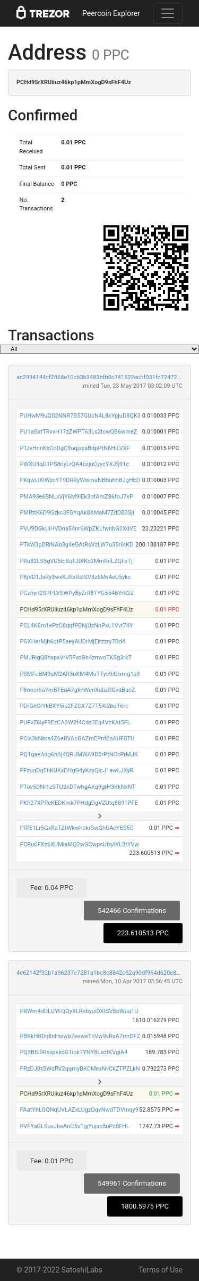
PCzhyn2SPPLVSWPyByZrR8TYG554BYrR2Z (77, 593)
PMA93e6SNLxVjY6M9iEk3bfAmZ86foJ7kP (76, 496)
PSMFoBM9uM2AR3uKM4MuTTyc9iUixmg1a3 (80, 674)
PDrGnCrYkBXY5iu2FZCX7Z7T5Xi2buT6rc (74, 706)
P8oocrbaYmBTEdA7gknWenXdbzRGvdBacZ (77, 690)
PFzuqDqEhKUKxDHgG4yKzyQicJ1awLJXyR (76, 770)
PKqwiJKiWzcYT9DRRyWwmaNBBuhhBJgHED (80, 480)
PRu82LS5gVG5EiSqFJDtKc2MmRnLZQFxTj (76, 561)
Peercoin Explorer (111, 13)
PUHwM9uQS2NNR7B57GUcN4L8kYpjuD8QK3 (80, 415)
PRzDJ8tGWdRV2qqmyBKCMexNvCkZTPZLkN (80, 1068)
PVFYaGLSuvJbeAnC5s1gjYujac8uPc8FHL (74, 1126)
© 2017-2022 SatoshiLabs (59, 1270)
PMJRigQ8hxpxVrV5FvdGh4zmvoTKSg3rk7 (75, 657)
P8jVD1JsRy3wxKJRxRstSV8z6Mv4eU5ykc (75, 577)
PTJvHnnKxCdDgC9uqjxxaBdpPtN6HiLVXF (74, 448)
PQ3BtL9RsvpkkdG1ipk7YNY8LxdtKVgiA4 (73, 1052)
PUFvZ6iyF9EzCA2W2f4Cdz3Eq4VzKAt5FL (75, 722)
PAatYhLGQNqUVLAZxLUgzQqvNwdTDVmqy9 (79, 1109)
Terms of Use (161, 1270)
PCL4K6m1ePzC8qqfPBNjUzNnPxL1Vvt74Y (76, 625)
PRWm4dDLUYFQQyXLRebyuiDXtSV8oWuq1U (79, 1011)
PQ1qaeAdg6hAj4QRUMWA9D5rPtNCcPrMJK (78, 754)
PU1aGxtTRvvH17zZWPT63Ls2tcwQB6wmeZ (78, 431)
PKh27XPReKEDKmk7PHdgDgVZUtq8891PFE (78, 802)
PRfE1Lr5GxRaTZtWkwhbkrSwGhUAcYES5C (76, 828)
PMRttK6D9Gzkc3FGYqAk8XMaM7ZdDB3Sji (77, 512)
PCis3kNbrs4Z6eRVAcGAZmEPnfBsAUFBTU (77, 738)
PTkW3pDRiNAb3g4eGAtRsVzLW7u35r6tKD (76, 544)
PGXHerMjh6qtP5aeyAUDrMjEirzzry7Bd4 (72, 641)
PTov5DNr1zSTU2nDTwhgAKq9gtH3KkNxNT (77, 787)
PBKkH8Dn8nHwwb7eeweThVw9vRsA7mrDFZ (80, 1036)
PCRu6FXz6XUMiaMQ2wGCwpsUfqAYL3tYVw (79, 844)
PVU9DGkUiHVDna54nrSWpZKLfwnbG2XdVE (78, 528)
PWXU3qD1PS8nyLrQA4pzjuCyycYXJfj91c (74, 464)
